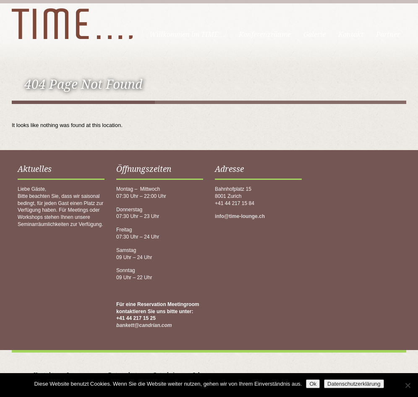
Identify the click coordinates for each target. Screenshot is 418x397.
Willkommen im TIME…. (187, 35)
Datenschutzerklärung (353, 384)
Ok (312, 384)
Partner (388, 35)
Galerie (314, 35)
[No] (407, 385)
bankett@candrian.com (144, 325)
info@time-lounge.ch (240, 216)
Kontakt (350, 35)
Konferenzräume (265, 35)
